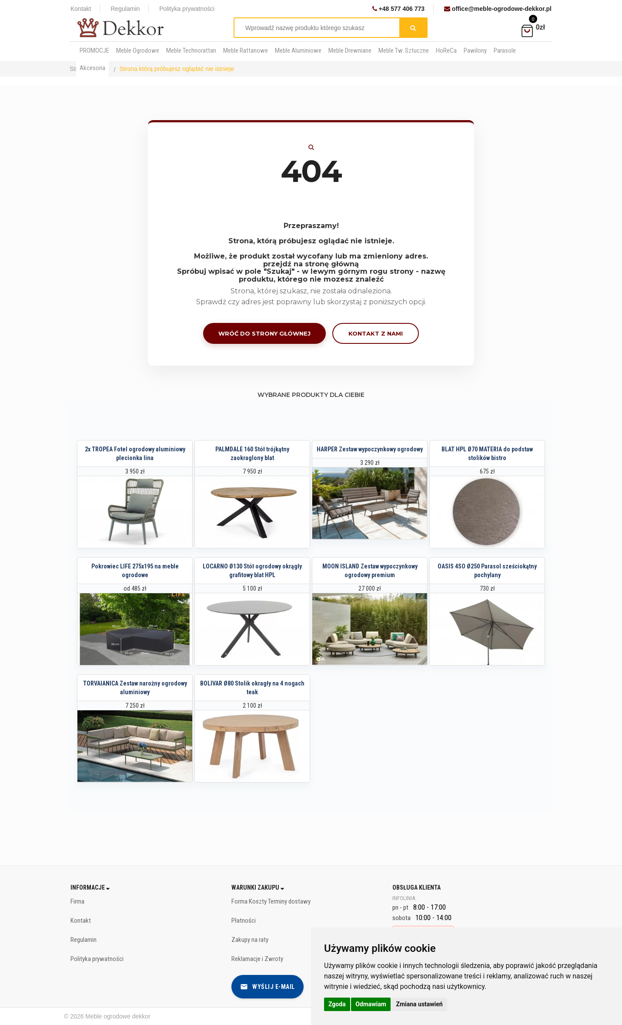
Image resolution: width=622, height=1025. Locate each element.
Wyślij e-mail (267, 987)
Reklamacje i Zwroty (257, 959)
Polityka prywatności (186, 8)
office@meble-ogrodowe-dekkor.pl (498, 8)
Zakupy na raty (249, 940)
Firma (77, 901)
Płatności (243, 920)
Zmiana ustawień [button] (419, 1004)
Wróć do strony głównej (264, 333)
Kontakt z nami (375, 333)
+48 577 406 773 (398, 8)
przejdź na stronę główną (311, 264)
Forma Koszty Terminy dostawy (271, 901)
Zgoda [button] (337, 1004)
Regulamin (125, 8)
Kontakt (80, 8)
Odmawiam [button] (370, 1004)
